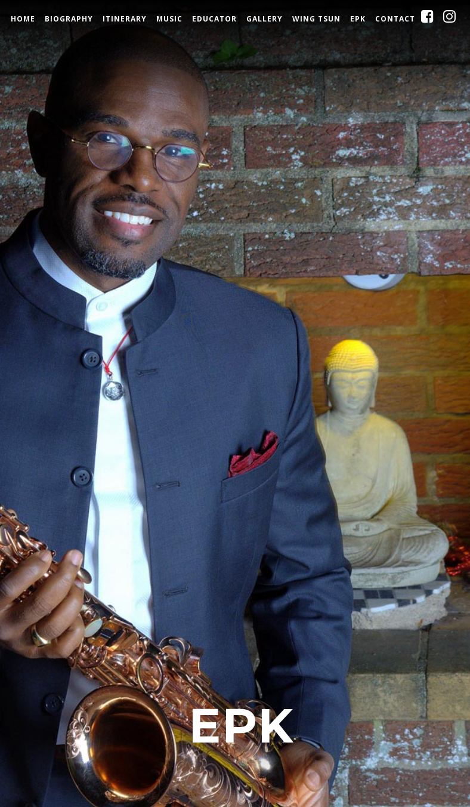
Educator (214, 19)
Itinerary (125, 19)
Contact (395, 19)
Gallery (264, 19)
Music (169, 19)
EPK (358, 19)
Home (23, 19)
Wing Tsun (316, 19)
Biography (69, 19)
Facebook (437, 19)
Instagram (459, 19)
